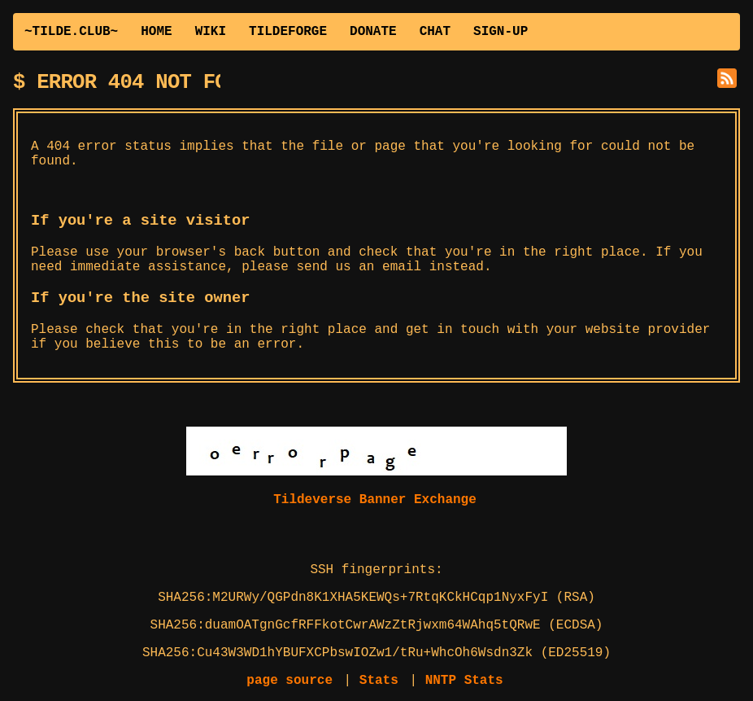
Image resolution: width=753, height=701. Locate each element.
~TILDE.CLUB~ (71, 31)
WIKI (210, 31)
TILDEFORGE (288, 31)
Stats (378, 680)
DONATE (373, 31)
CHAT (435, 31)
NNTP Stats (464, 680)
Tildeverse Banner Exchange (375, 500)
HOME (156, 31)
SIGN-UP (500, 31)
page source (289, 680)
